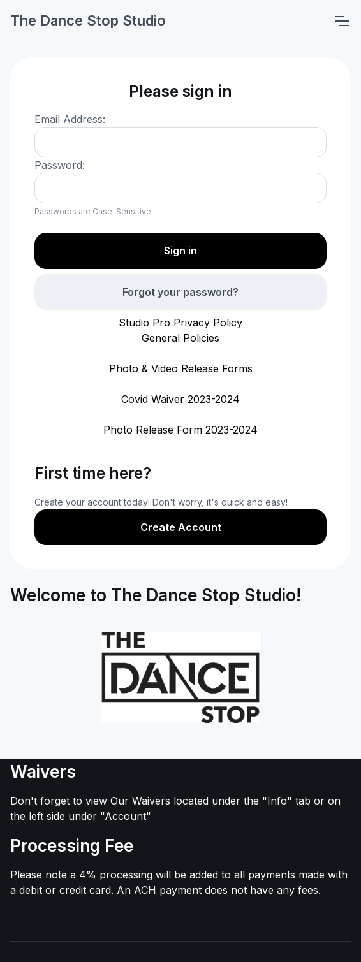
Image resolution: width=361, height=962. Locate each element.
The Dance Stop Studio (88, 20)
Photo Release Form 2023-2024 (180, 429)
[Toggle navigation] (341, 21)
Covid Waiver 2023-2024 (180, 399)
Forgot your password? (180, 292)
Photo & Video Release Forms (181, 368)
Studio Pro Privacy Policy (180, 322)
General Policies (180, 338)
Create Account (180, 527)
